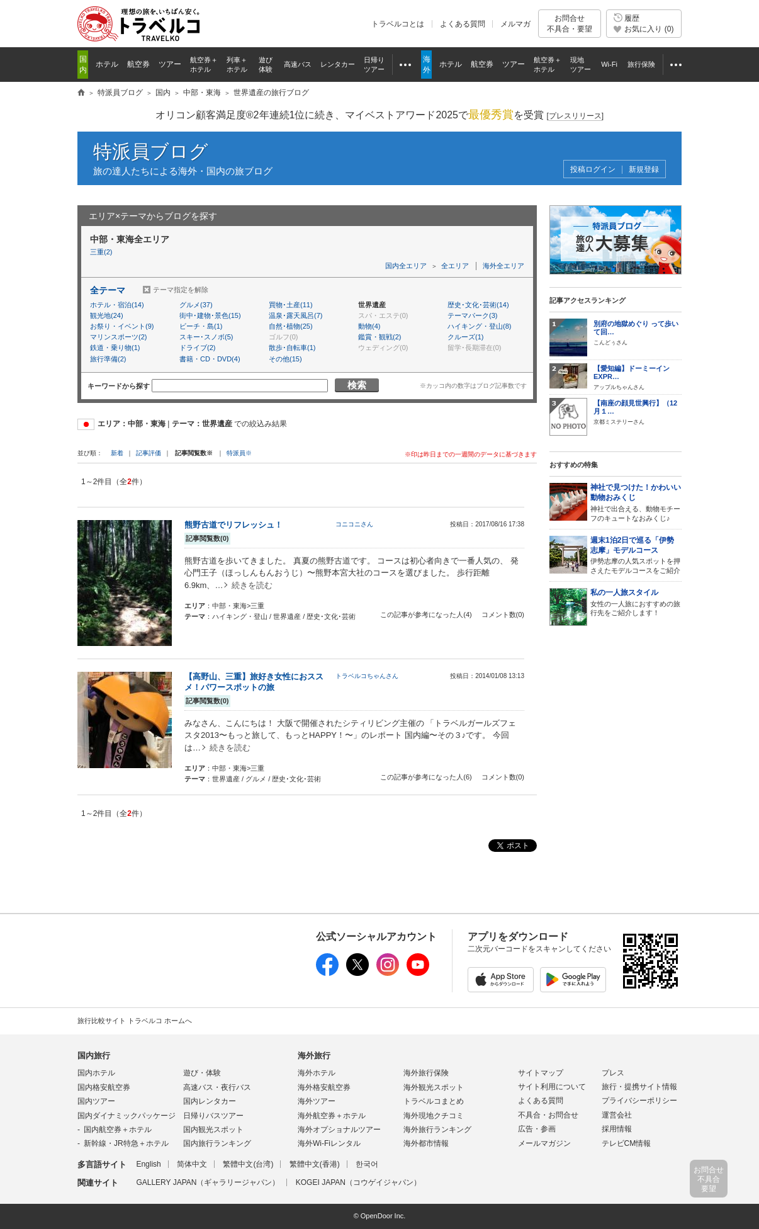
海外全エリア (503, 265)
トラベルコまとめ (433, 1101)
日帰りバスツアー (213, 1115)
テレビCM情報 (626, 1143)
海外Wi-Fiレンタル (329, 1143)
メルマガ (515, 24)
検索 (356, 385)
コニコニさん (354, 524)
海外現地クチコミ (433, 1115)
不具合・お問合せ (548, 1115)
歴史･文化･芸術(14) (478, 305)
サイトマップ (540, 1072)
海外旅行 (314, 1055)
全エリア (455, 265)
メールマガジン (544, 1143)
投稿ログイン (593, 170)
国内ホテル (96, 1072)
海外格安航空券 (324, 1087)
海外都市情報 (426, 1143)
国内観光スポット (213, 1129)
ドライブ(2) (197, 347)
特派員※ (239, 453)
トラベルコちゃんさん (366, 675)
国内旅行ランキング (217, 1143)
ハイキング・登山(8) (479, 326)
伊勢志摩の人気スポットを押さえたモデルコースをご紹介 (636, 555)
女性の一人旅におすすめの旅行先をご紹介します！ (636, 602)
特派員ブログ (150, 151)
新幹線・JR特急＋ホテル (126, 1143)
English (148, 1164)
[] (575, 116)
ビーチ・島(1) (200, 326)
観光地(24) (106, 315)
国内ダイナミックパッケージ (126, 1115)
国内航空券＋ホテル (118, 1129)
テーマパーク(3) (472, 315)
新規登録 (644, 170)
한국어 (367, 1164)
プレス (613, 1072)
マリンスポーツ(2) (118, 337)
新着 (118, 453)
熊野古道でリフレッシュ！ (233, 525)
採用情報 (617, 1128)
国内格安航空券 (103, 1087)
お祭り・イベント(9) (122, 326)
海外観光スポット (433, 1087)
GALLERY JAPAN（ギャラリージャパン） (207, 1182)
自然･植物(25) (291, 326)
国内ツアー (96, 1101)
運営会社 (617, 1115)
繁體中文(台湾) (248, 1164)
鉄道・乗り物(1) (115, 347)
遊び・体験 (202, 1072)
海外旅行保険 (426, 1072)
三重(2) (101, 252)
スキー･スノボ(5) (206, 337)
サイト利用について (552, 1086)
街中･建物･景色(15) (210, 315)
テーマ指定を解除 (180, 289)
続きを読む (252, 585)
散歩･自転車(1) (292, 347)
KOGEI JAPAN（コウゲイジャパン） (358, 1182)
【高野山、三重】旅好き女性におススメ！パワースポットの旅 (253, 682)
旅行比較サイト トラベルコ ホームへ (134, 1020)
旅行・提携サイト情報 (639, 1086)
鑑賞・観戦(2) (379, 337)
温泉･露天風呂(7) (295, 315)
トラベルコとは (397, 24)
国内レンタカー (209, 1101)
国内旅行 (93, 1055)
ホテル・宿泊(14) (117, 305)
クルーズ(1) (465, 337)
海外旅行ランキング (437, 1129)
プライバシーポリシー (639, 1100)
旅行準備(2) (108, 359)
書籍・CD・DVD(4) (209, 359)
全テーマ (107, 290)
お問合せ (569, 23)
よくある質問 (462, 24)
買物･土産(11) (291, 305)
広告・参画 (537, 1128)
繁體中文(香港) (315, 1164)
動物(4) (369, 326)
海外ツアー (316, 1101)
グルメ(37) (196, 305)
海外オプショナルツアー (339, 1129)
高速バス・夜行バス (217, 1087)
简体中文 (192, 1164)
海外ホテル (316, 1072)
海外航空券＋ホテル (332, 1115)
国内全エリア (406, 265)
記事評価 (148, 453)
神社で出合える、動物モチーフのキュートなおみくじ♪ (636, 502)
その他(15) (285, 359)
